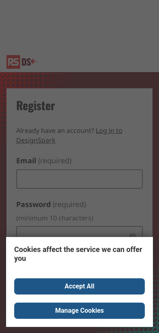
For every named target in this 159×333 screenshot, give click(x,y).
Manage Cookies (79, 310)
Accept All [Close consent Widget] (79, 286)
